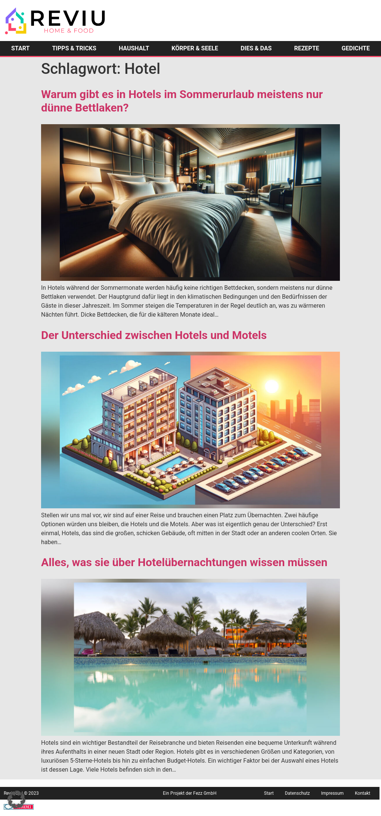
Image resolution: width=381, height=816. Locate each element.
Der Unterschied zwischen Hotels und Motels (154, 335)
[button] (16, 799)
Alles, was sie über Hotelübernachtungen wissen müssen (184, 562)
